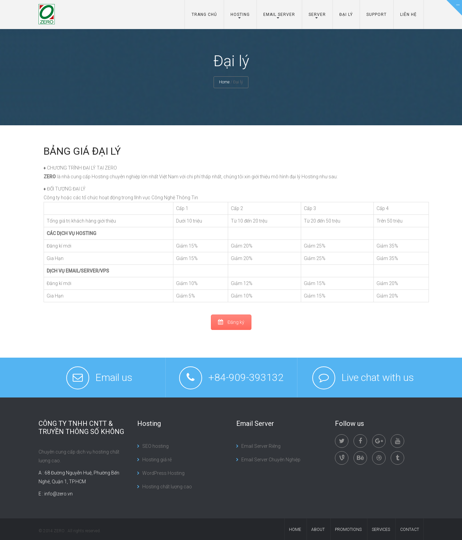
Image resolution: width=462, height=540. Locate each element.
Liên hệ (408, 14)
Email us (113, 377)
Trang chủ (204, 14)
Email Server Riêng (261, 446)
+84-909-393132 (246, 377)
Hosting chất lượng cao (167, 486)
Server (317, 14)
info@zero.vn (58, 493)
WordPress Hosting (163, 473)
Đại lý (346, 14)
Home (224, 82)
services (381, 529)
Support (376, 14)
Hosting (240, 14)
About (318, 529)
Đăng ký (231, 322)
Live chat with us (377, 377)
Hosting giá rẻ (157, 459)
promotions (348, 529)
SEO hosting (155, 446)
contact (409, 529)
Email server (279, 14)
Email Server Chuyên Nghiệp (270, 459)
